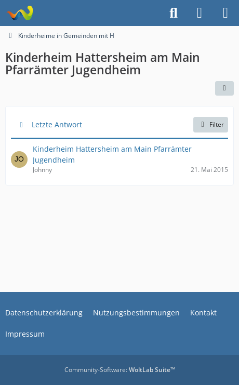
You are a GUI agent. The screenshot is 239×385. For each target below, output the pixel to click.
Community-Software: (119, 369)
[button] (224, 88)
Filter (210, 124)
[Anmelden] (199, 13)
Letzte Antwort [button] (57, 124)
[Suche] (173, 13)
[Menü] (225, 13)
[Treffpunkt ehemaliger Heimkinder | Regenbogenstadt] (19, 13)
